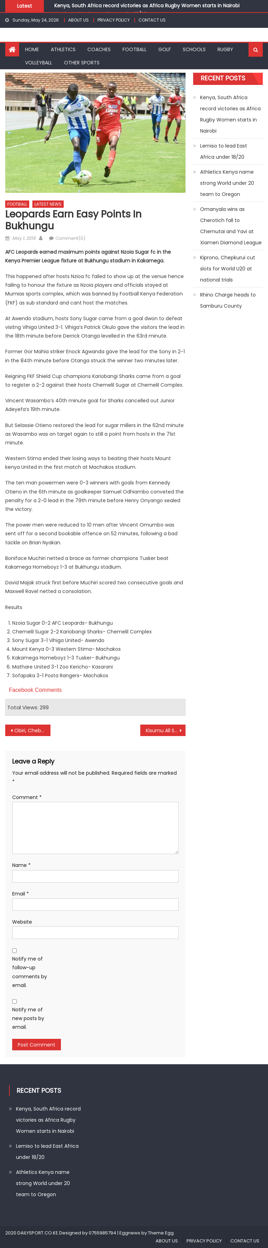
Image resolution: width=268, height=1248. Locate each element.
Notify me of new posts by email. (28, 1018)
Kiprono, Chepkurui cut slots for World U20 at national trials (227, 268)
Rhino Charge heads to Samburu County (228, 300)
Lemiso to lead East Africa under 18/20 (223, 151)
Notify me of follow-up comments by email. (29, 972)
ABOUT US (78, 20)
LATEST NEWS (48, 204)
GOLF (164, 49)
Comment (27, 797)
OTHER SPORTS (82, 62)
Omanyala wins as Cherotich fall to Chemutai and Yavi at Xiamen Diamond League (231, 226)
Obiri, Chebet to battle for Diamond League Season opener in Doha (32, 730)
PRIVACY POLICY (113, 20)
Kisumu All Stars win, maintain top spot (165, 730)
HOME (32, 49)
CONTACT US (152, 20)
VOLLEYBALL (38, 62)
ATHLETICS (63, 49)
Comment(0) (70, 238)
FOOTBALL (135, 49)
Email (20, 893)
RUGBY (225, 49)
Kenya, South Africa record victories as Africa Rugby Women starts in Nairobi (146, 5)
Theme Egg (161, 1233)
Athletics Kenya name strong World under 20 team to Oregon (227, 183)
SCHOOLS (194, 49)
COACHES (99, 49)
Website (22, 921)
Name (21, 865)
